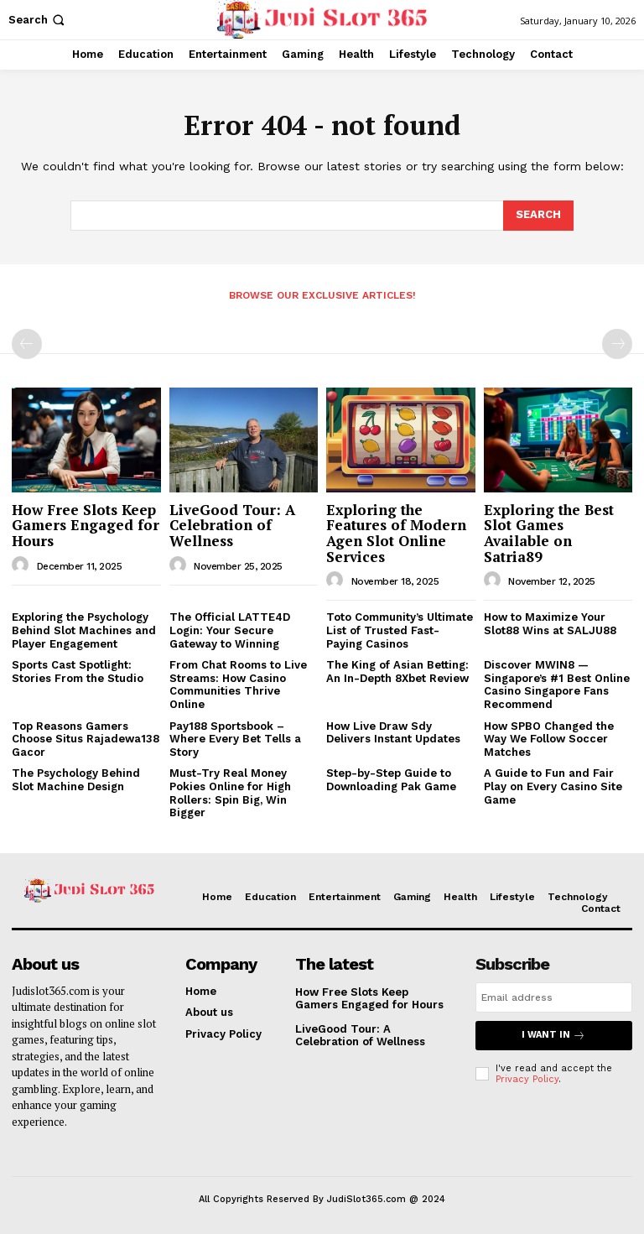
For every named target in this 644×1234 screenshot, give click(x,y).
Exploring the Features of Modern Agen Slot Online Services (396, 533)
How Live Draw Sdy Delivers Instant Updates (393, 733)
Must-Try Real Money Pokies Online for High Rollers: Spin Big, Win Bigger (230, 793)
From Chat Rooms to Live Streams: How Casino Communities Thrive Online (238, 685)
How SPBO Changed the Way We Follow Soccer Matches (549, 739)
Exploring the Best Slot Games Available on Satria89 (549, 533)
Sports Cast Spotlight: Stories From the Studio (77, 672)
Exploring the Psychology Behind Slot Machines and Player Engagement (84, 630)
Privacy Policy (527, 1079)
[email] (553, 997)
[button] (38, 19)
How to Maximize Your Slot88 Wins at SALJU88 (550, 624)
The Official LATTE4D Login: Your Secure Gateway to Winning (229, 630)
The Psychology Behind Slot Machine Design (76, 780)
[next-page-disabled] (617, 344)
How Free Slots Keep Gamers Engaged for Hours (85, 525)
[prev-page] (27, 344)
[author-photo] (23, 565)
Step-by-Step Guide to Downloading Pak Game (391, 780)
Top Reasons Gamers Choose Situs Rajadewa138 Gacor (85, 739)
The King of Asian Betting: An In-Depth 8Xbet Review (397, 672)
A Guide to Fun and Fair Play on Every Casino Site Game (553, 786)
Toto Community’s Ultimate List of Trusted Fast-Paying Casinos (399, 630)
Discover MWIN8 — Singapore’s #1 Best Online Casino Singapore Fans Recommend (557, 685)
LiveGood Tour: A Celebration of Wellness (232, 525)
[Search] (538, 215)
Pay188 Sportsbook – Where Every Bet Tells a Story (235, 739)
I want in (553, 1035)
